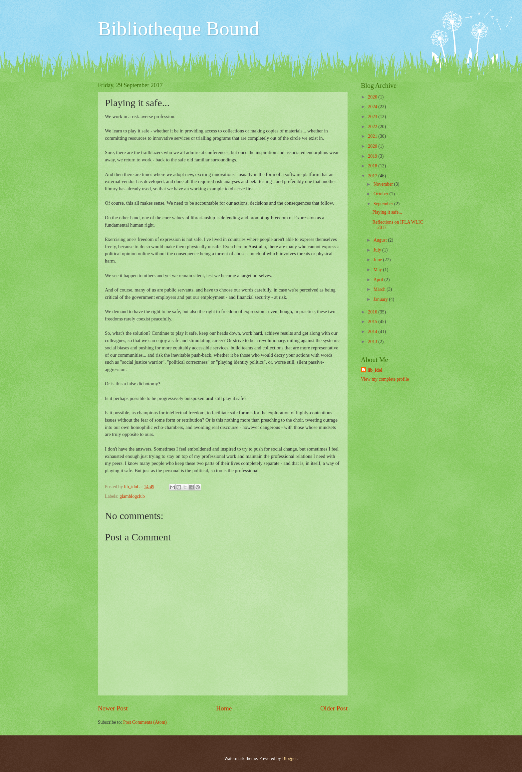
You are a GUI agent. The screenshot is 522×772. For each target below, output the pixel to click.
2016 (373, 311)
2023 (373, 116)
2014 (373, 331)
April (379, 279)
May (378, 269)
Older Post (334, 708)
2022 (373, 126)
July (378, 250)
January (381, 299)
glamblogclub (132, 496)
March (380, 289)
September (384, 203)
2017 (373, 175)
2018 (373, 165)
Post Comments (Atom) (145, 722)
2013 (373, 341)
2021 (373, 136)
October (382, 193)
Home (224, 708)
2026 (373, 97)
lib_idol (375, 370)
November (384, 184)
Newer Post (113, 708)
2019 (373, 156)
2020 (373, 146)
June (378, 259)
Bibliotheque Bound (178, 29)
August (381, 240)
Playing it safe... (387, 212)
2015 (373, 321)
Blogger (289, 758)
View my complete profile (385, 379)
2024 (373, 106)
